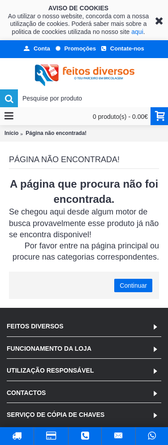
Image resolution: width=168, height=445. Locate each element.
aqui (137, 31)
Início (11, 133)
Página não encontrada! (56, 133)
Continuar (133, 285)
